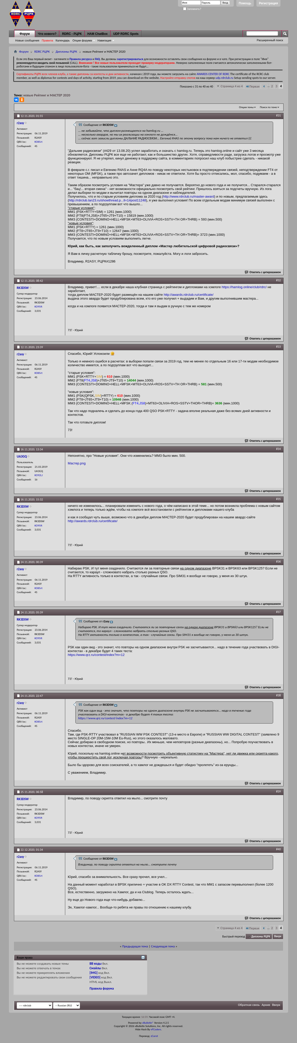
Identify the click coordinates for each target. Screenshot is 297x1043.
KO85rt (38, 141)
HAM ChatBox (97, 34)
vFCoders (156, 1029)
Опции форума (82, 40)
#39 (278, 791)
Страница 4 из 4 (232, 86)
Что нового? (47, 34)
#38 (278, 695)
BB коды (96, 963)
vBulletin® (148, 1022)
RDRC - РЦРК (71, 34)
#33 (278, 346)
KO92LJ (39, 475)
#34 (278, 449)
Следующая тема (163, 946)
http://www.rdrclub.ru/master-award (188, 196)
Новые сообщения (27, 40)
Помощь (245, 3)
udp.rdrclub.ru (224, 78)
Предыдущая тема (135, 946)
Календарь (63, 40)
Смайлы (95, 968)
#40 (278, 849)
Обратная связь (249, 1005)
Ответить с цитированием (263, 272)
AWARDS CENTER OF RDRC (212, 74)
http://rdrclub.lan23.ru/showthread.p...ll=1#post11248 (107, 200)
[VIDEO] (95, 977)
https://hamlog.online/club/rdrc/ (244, 287)
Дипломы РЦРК (66, 51)
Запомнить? (192, 9)
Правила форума (102, 988)
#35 (278, 499)
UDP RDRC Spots (126, 34)
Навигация (104, 40)
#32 (278, 280)
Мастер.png (77, 463)
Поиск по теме (268, 107)
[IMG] (94, 973)
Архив (266, 1005)
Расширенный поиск (270, 40)
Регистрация (268, 3)
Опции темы (246, 107)
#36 (278, 561)
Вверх (277, 936)
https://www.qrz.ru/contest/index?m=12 (96, 655)
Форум (25, 34)
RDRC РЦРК (42, 51)
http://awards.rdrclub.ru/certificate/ (188, 295)
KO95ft (38, 306)
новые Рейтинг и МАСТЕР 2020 (46, 95)
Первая (252, 86)
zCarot (154, 1036)
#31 (278, 115)
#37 (278, 612)
